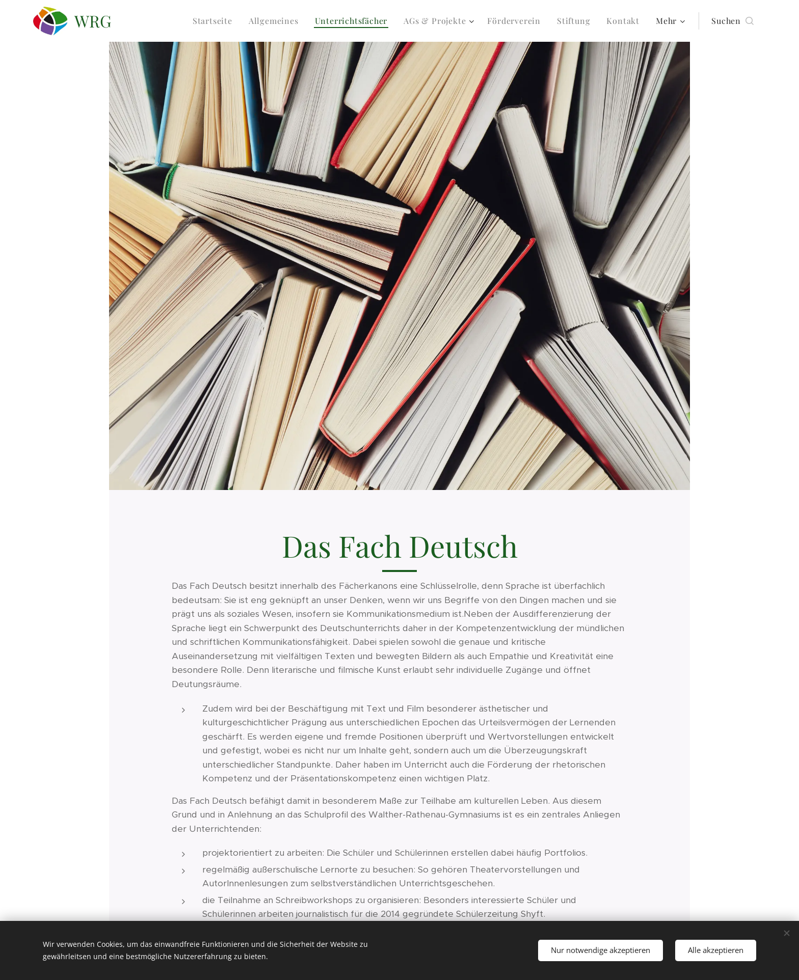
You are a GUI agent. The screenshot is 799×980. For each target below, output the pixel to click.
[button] (732, 21)
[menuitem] (215, 21)
